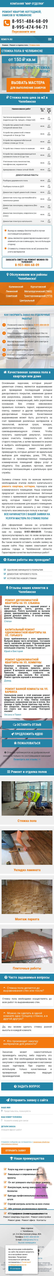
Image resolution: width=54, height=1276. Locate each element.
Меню (50, 38)
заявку (24, 328)
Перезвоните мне (23, 31)
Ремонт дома (14, 1220)
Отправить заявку (15, 1150)
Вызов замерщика (27, 1242)
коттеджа (29, 486)
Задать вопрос (27, 1086)
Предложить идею (27, 734)
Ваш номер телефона (11, 1117)
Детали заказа (8, 1126)
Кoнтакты (41, 1220)
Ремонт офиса (28, 1220)
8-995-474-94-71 (30, 27)
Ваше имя (5, 1107)
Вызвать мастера (28, 84)
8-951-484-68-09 (30, 21)
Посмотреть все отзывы (27, 759)
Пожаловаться (27, 743)
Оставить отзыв (27, 724)
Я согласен (15, 1268)
